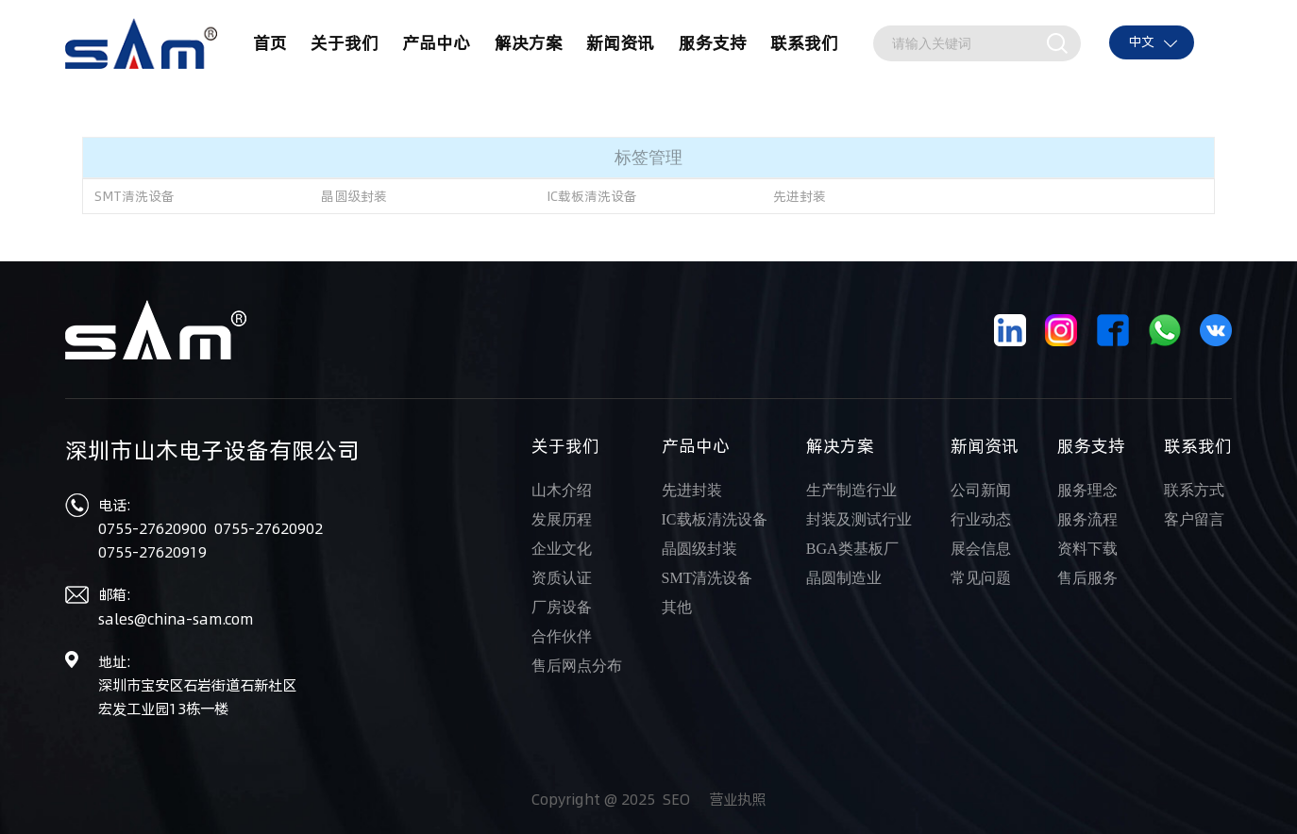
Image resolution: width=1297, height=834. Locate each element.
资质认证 (561, 578)
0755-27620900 (154, 529)
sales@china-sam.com (175, 619)
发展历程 (561, 519)
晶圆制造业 (844, 578)
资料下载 (1087, 549)
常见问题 (981, 578)
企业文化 (561, 549)
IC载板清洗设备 (592, 196)
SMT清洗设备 (134, 196)
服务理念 (1087, 490)
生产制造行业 (851, 490)
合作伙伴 (561, 636)
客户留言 (1194, 519)
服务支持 (713, 43)
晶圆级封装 (354, 196)
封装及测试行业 (859, 519)
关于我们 (345, 43)
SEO (676, 799)
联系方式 (1194, 490)
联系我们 (804, 43)
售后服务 (1087, 578)
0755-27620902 (268, 529)
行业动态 (981, 519)
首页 (270, 43)
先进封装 (799, 196)
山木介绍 (561, 490)
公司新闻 (981, 490)
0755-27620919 (152, 552)
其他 (677, 607)
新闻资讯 (620, 43)
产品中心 (436, 43)
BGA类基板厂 (852, 549)
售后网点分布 (576, 666)
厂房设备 (561, 607)
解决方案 (529, 43)
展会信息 (981, 549)
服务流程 (1087, 519)
